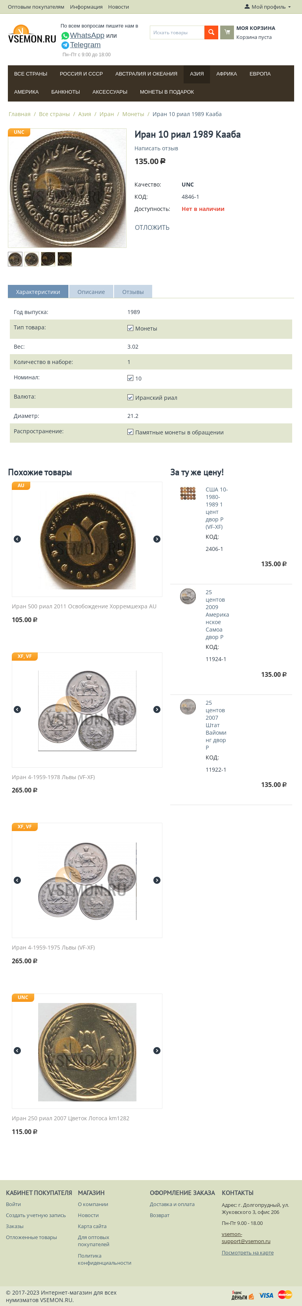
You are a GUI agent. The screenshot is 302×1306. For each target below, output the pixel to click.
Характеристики (38, 292)
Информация (86, 6)
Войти (13, 1204)
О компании (93, 1204)
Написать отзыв (156, 148)
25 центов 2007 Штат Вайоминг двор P (216, 725)
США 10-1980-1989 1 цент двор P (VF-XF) (217, 508)
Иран (106, 114)
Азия (197, 74)
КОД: (141, 196)
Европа (260, 74)
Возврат (159, 1215)
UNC (19, 132)
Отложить (152, 227)
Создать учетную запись (36, 1215)
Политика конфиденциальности (104, 1259)
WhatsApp (83, 35)
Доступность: (152, 208)
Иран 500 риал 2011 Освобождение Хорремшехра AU (84, 606)
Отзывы (133, 292)
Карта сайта (92, 1226)
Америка (26, 92)
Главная (20, 114)
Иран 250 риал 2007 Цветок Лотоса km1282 (70, 1118)
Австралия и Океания (147, 74)
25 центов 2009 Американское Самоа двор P (217, 614)
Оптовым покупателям (36, 6)
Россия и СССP (81, 74)
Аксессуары (109, 92)
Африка (226, 74)
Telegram (81, 45)
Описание (91, 292)
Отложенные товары (31, 1237)
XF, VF (25, 656)
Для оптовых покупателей (93, 1241)
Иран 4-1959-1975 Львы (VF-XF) (53, 947)
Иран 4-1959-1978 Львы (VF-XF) (53, 777)
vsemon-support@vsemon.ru (246, 1237)
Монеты (133, 114)
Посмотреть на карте (248, 1252)
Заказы (15, 1226)
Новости (118, 6)
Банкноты (65, 92)
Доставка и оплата (172, 1204)
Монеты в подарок (167, 92)
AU (21, 485)
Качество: (147, 184)
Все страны (30, 74)
